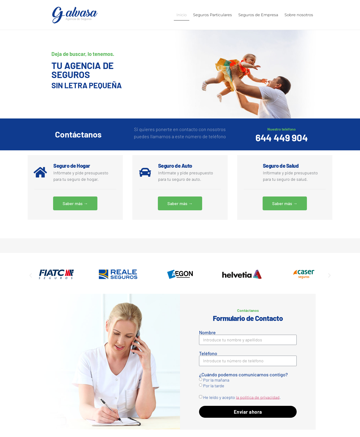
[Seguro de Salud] (250, 172)
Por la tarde (213, 385)
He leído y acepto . (242, 396)
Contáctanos (78, 134)
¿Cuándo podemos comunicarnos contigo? (243, 374)
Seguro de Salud (281, 165)
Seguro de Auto (175, 165)
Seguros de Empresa (258, 15)
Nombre (207, 332)
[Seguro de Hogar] (40, 172)
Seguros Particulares (212, 15)
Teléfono (208, 353)
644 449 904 (281, 137)
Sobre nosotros (299, 15)
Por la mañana (216, 379)
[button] (31, 275)
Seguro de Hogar (71, 165)
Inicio (181, 15)
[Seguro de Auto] (145, 172)
